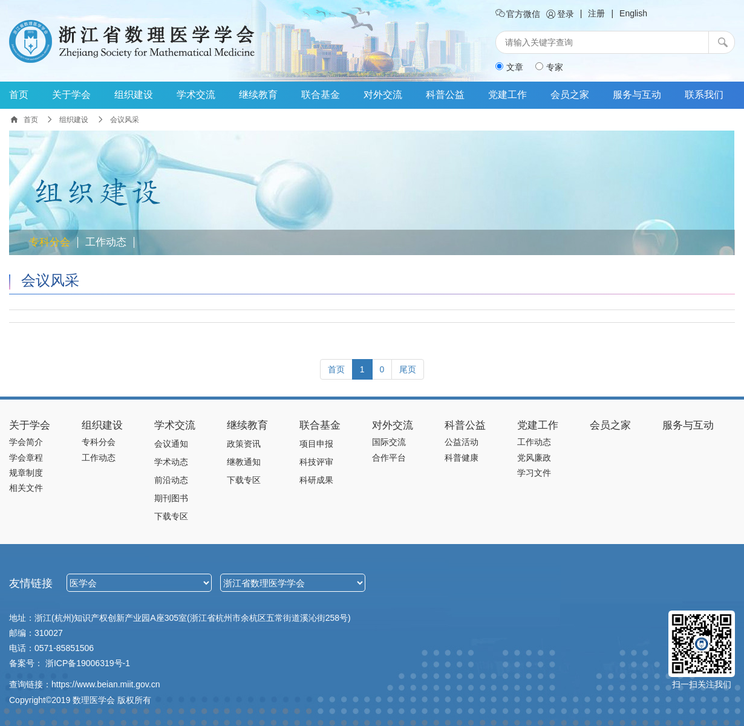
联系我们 (704, 94)
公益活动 (461, 442)
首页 (18, 94)
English (633, 13)
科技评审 (316, 462)
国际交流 (389, 442)
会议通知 (171, 444)
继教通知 (244, 462)
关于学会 (71, 94)
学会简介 (26, 442)
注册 (596, 13)
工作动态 (105, 242)
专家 (549, 67)
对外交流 (383, 94)
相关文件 (26, 488)
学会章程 (26, 457)
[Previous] (336, 369)
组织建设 (133, 94)
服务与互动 (637, 94)
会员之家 (569, 94)
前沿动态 (171, 480)
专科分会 (49, 242)
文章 (509, 67)
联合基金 (320, 94)
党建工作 (507, 94)
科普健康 (461, 457)
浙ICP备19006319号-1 (87, 663)
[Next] (407, 369)
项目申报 (316, 444)
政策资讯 (244, 444)
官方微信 (517, 14)
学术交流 (196, 94)
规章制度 (26, 473)
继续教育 (258, 94)
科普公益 (445, 94)
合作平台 (389, 457)
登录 (560, 14)
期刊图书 (171, 498)
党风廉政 (534, 457)
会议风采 (50, 280)
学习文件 (534, 473)
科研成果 (316, 480)
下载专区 (171, 516)
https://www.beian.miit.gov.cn (105, 684)
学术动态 (171, 462)
